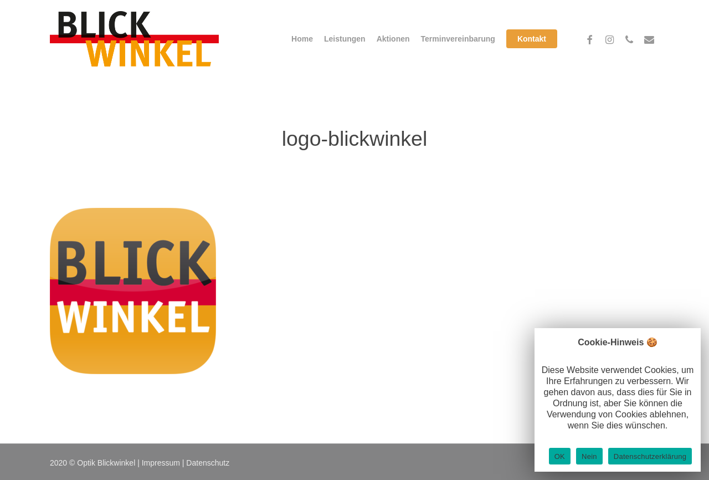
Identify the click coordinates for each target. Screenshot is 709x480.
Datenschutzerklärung (650, 456)
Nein (589, 456)
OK (559, 456)
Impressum (161, 462)
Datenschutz (207, 462)
